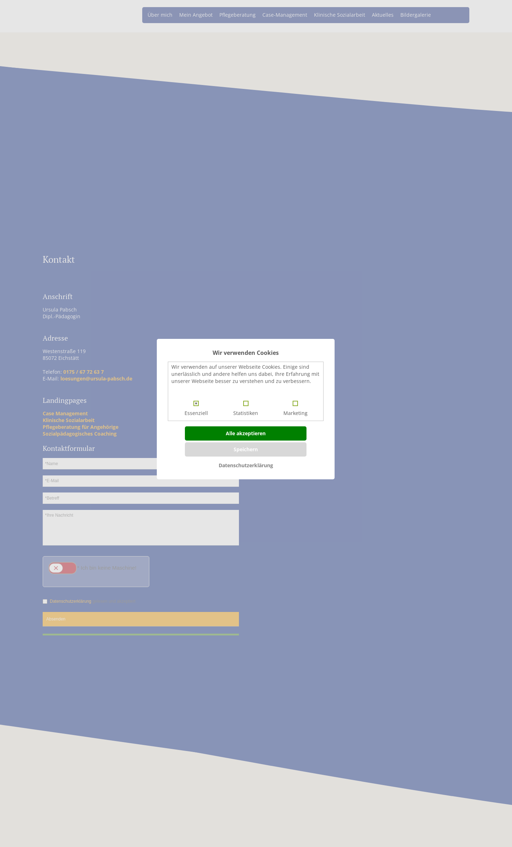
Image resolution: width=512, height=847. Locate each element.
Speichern (246, 449)
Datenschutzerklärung (246, 465)
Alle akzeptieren (246, 433)
